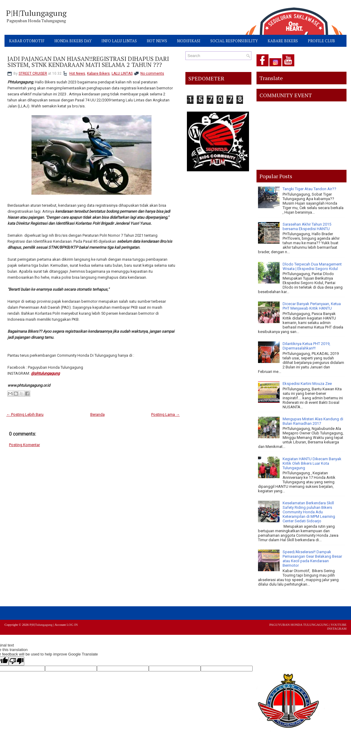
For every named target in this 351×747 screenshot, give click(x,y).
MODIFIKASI (188, 41)
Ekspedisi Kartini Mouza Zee (307, 383)
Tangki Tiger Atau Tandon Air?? (309, 189)
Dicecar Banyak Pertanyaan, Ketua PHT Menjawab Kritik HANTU (312, 306)
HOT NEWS (157, 41)
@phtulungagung (45, 373)
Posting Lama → (165, 414)
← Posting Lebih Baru (25, 414)
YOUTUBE (338, 624)
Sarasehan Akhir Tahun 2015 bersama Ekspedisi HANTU (307, 226)
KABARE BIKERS (283, 41)
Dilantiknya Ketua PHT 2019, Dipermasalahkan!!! (306, 345)
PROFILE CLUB (321, 41)
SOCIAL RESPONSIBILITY (234, 41)
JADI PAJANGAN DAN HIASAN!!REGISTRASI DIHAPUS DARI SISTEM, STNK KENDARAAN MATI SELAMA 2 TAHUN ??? (88, 62)
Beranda (97, 414)
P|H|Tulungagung (36, 13)
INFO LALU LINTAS (119, 41)
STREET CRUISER (33, 73)
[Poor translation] (16, 661)
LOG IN (72, 624)
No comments (152, 73)
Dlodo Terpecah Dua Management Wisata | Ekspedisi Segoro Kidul (312, 266)
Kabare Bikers (98, 73)
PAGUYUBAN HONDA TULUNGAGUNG (298, 624)
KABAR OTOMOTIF (26, 41)
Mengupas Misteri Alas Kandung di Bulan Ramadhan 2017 (313, 421)
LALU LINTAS (122, 73)
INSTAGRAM (336, 628)
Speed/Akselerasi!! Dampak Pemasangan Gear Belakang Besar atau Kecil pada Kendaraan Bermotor (312, 559)
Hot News (77, 73)
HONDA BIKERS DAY (73, 41)
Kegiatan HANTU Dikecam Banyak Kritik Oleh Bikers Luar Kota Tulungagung (312, 463)
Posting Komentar (24, 444)
